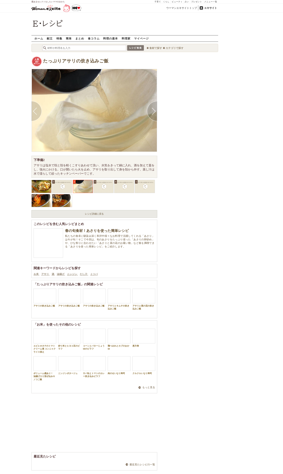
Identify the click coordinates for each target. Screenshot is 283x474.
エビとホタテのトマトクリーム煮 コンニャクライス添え (44, 341)
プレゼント (196, 2)
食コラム (94, 38)
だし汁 (84, 274)
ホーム (38, 38)
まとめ (79, 38)
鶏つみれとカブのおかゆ (119, 339)
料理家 (126, 38)
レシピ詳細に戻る (94, 213)
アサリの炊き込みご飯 (44, 298)
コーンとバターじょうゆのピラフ (94, 339)
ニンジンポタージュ (69, 365)
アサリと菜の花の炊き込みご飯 (143, 299)
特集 (59, 38)
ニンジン (72, 274)
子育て (157, 2)
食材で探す (155, 48)
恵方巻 (143, 338)
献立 (50, 38)
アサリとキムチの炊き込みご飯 (119, 299)
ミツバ (94, 274)
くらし (166, 2)
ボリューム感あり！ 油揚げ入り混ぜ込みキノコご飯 (44, 368)
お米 (36, 274)
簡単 (69, 38)
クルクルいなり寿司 (143, 365)
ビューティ (177, 2)
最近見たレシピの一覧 (142, 464)
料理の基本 (110, 38)
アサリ (45, 274)
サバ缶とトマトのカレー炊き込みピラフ (94, 366)
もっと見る (148, 387)
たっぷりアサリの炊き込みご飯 (75, 61)
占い (187, 2)
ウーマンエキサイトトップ (181, 7)
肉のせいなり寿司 (119, 365)
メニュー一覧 (210, 2)
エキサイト (210, 7)
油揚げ (61, 274)
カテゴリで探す (175, 48)
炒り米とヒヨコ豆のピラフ (69, 339)
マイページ (141, 38)
